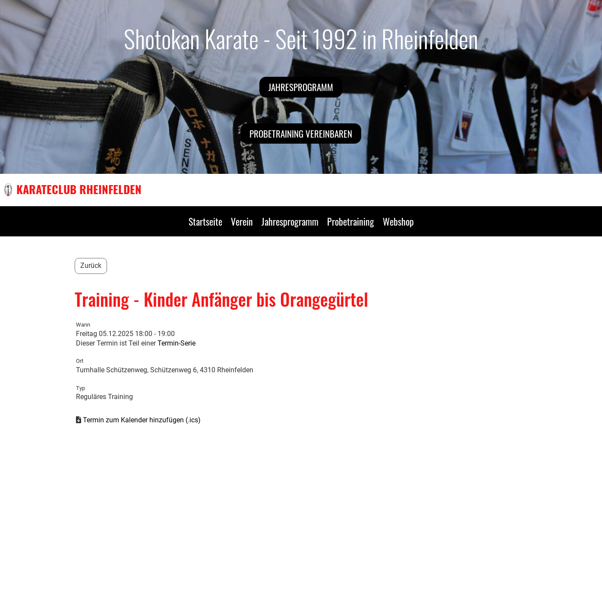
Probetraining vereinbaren (300, 133)
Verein (242, 221)
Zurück (90, 265)
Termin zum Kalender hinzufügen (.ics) (142, 420)
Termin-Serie (176, 343)
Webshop (398, 221)
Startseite (205, 221)
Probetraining (350, 221)
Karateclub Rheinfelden (79, 189)
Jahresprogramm (300, 87)
